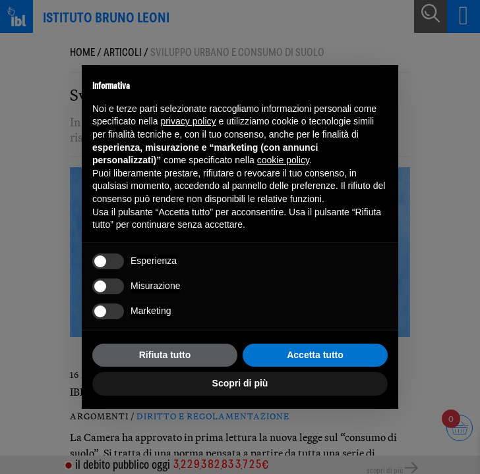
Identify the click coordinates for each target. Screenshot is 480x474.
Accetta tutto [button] (315, 355)
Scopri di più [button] (240, 383)
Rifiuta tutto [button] (165, 355)
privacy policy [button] (188, 121)
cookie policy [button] (283, 160)
